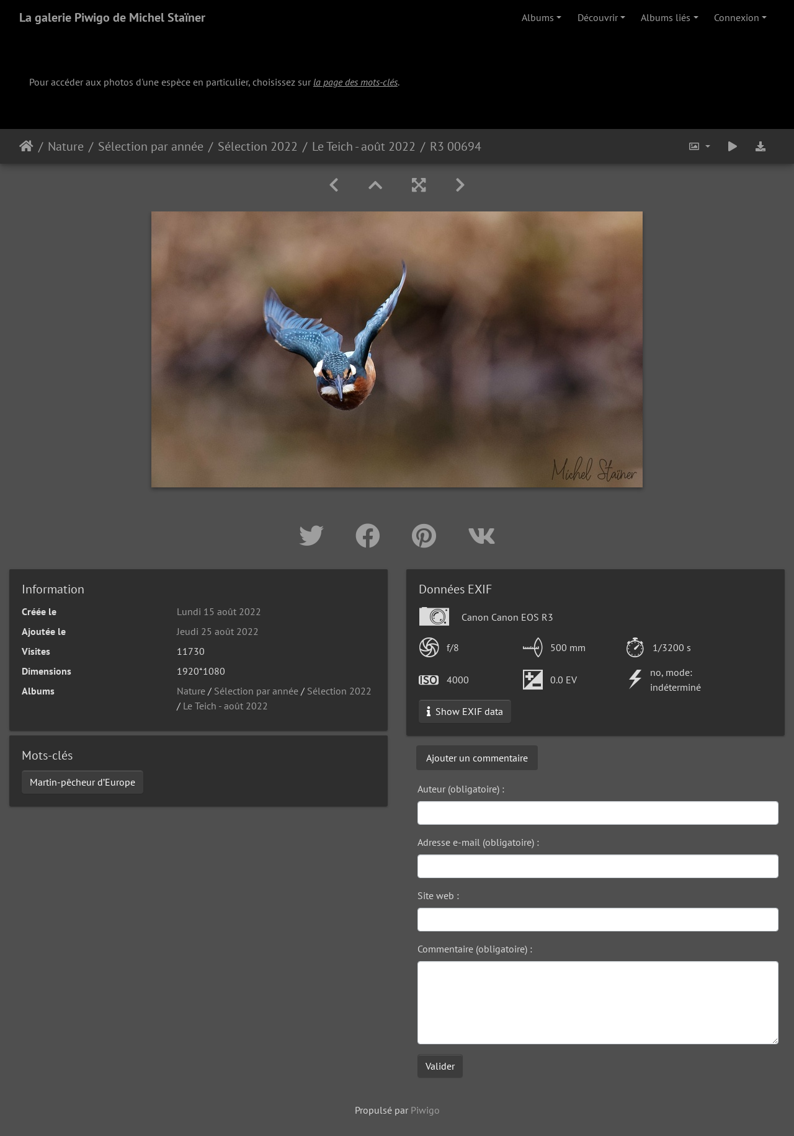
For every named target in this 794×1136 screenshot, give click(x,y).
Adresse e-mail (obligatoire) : (478, 842)
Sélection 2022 (258, 146)
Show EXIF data (465, 711)
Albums (538, 17)
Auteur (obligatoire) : (460, 789)
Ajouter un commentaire (477, 758)
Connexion (736, 17)
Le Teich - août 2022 (364, 146)
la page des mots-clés (355, 82)
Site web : (438, 895)
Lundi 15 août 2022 (219, 611)
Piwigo (425, 1110)
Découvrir (598, 17)
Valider (440, 1066)
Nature (66, 146)
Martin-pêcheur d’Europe (82, 782)
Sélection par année (150, 146)
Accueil (26, 146)
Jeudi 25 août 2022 (218, 631)
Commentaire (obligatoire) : (474, 949)
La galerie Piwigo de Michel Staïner (112, 17)
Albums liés (665, 17)
